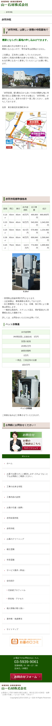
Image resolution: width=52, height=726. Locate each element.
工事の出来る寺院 (14, 486)
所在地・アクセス (16, 599)
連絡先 (43, 3)
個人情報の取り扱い (15, 608)
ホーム (9, 463)
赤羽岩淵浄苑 (12, 518)
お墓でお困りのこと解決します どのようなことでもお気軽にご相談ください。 (27, 475)
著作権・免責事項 (14, 619)
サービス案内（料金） (16, 570)
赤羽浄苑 (10, 528)
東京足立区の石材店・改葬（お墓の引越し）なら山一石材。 (25, 694)
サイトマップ (12, 629)
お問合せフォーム (49, 3)
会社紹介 (10, 581)
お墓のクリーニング (15, 539)
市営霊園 (10, 560)
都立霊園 (10, 549)
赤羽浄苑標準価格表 (16, 199)
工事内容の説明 (13, 497)
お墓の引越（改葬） (15, 507)
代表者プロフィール (17, 590)
